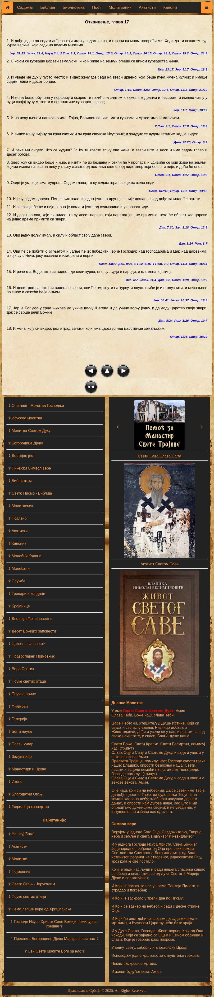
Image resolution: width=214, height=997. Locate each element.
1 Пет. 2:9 (160, 264)
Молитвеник (120, 7)
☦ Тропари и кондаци (26, 594)
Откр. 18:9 (199, 126)
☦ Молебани (19, 569)
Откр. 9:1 (162, 175)
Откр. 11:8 (180, 126)
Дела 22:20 (182, 142)
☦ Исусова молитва (25, 418)
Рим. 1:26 (181, 320)
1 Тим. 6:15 (142, 264)
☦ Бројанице (19, 606)
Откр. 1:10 (122, 90)
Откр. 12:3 (141, 90)
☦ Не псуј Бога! (21, 834)
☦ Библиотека (20, 481)
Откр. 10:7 (199, 320)
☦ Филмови (18, 706)
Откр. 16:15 (142, 53)
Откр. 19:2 (180, 53)
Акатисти (147, 7)
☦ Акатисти (18, 531)
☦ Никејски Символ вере (29, 468)
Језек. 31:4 (35, 53)
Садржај (25, 7)
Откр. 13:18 (198, 191)
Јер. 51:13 (17, 53)
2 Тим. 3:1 (67, 53)
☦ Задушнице (20, 757)
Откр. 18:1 (161, 53)
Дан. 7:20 (166, 227)
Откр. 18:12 (198, 110)
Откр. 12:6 (159, 90)
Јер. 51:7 (182, 69)
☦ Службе (16, 581)
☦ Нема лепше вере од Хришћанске (39, 909)
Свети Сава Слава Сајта (159, 456)
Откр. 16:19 (198, 336)
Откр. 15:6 (104, 53)
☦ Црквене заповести (27, 644)
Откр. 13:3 (199, 175)
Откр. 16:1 (122, 53)
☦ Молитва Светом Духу (29, 431)
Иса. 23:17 (165, 69)
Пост (96, 7)
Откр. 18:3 (199, 69)
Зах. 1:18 (182, 227)
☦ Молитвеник (20, 506)
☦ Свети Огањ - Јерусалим (31, 884)
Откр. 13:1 (178, 90)
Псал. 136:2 (107, 264)
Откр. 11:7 (180, 175)
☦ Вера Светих (21, 669)
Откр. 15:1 (85, 53)
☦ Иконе (15, 782)
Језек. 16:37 (179, 300)
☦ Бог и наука (20, 731)
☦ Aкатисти (17, 846)
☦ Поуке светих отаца (27, 681)
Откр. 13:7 (199, 280)
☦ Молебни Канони (24, 556)
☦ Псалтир (17, 518)
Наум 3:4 (51, 53)
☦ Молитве (17, 859)
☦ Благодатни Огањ (25, 794)
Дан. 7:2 (164, 280)
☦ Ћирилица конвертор (28, 807)
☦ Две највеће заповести (30, 619)
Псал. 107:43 (158, 191)
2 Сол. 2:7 (162, 126)
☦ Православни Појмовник (31, 656)
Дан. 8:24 (186, 243)
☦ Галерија (17, 719)
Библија (47, 7)
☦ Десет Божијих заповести (32, 631)
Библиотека (73, 7)
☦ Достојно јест (21, 456)
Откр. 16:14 (198, 264)
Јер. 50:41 (160, 300)
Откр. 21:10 (198, 90)
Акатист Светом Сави (159, 564)
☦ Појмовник (19, 872)
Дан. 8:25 (125, 264)
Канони (170, 7)
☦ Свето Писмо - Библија (30, 493)
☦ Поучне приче (22, 694)
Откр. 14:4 (178, 264)
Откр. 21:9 (199, 53)
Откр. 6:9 (199, 142)
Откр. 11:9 (180, 280)
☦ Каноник (17, 543)
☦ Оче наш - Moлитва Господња (36, 406)
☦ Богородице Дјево (25, 443)
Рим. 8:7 (201, 243)
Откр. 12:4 (178, 336)
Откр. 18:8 (199, 300)
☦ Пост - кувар (20, 744)
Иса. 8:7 (132, 280)
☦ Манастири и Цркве (27, 769)
